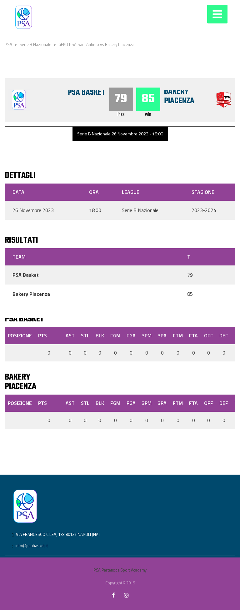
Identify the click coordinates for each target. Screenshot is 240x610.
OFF (208, 335)
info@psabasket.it (31, 545)
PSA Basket (86, 92)
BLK (100, 335)
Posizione (20, 335)
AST (70, 335)
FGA (131, 335)
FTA (193, 335)
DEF (223, 335)
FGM (115, 335)
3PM (147, 335)
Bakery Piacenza (179, 96)
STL (85, 335)
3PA (162, 335)
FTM (178, 335)
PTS (42, 335)
